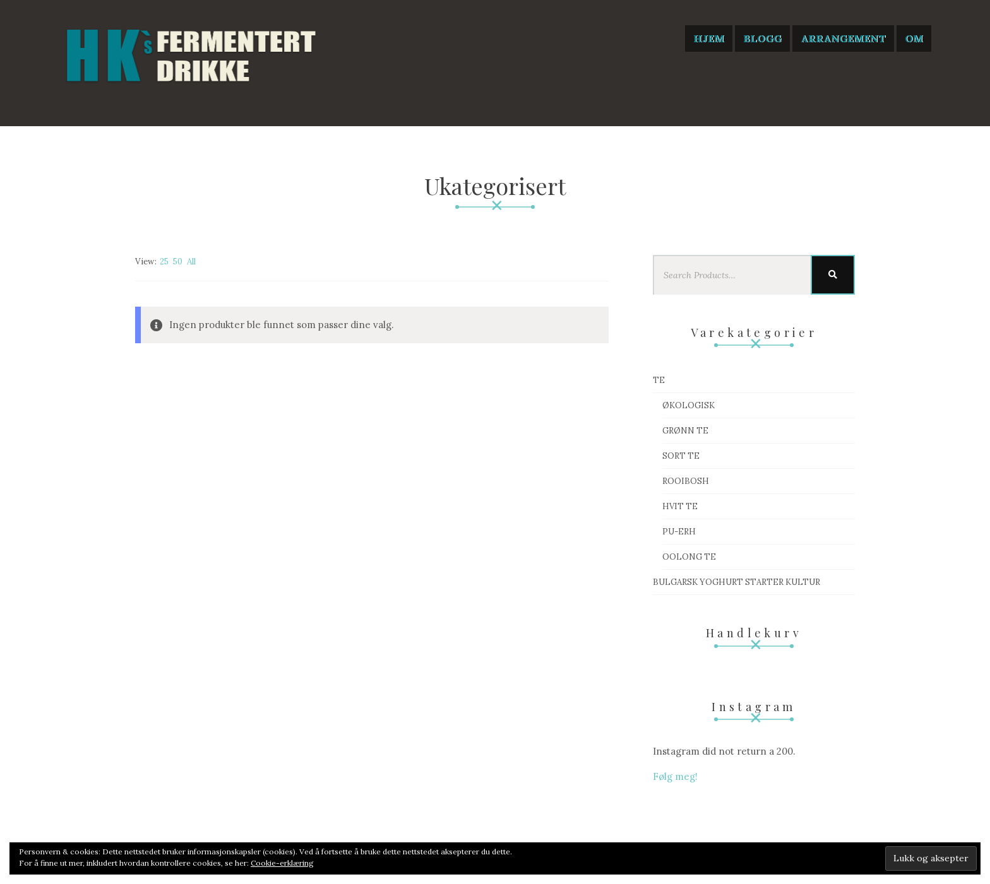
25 (164, 261)
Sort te (681, 456)
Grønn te (685, 430)
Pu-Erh (679, 531)
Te (659, 380)
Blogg (762, 38)
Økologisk (688, 405)
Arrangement (843, 38)
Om (914, 38)
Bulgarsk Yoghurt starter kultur (736, 582)
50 (177, 261)
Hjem (708, 38)
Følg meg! (675, 776)
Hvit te (680, 506)
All (191, 261)
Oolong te (689, 556)
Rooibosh (685, 481)
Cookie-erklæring (282, 863)
